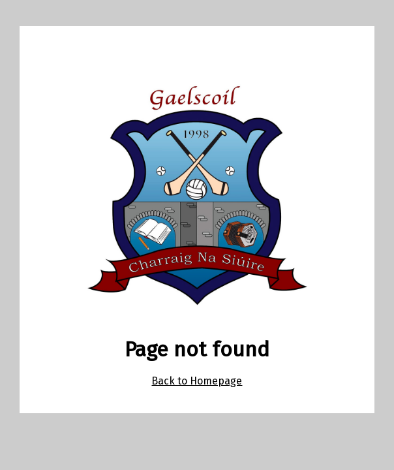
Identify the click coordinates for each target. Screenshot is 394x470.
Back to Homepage (196, 381)
